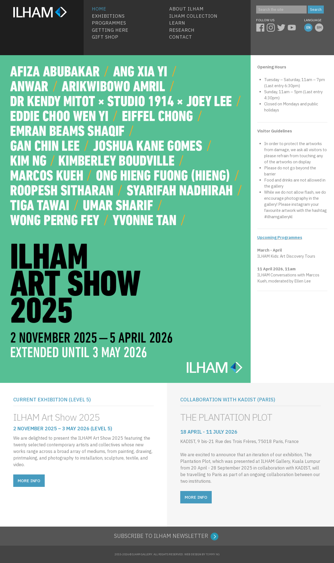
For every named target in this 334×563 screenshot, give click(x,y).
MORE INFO (29, 480)
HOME (99, 9)
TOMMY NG (213, 554)
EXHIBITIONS (108, 16)
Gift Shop (105, 37)
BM (319, 27)
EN (308, 27)
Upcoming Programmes (279, 237)
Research (182, 30)
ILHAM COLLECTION (193, 16)
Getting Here (110, 30)
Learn (177, 23)
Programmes (109, 23)
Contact (180, 37)
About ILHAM (186, 9)
